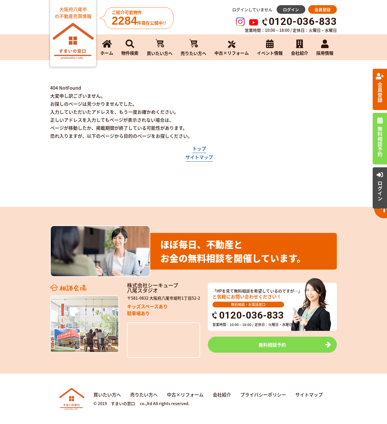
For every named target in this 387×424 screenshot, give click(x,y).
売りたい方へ (144, 394)
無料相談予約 (272, 344)
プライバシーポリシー (263, 394)
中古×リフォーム (185, 394)
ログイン (291, 9)
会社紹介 (222, 394)
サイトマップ (199, 157)
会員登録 (322, 9)
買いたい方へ (107, 394)
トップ (199, 148)
